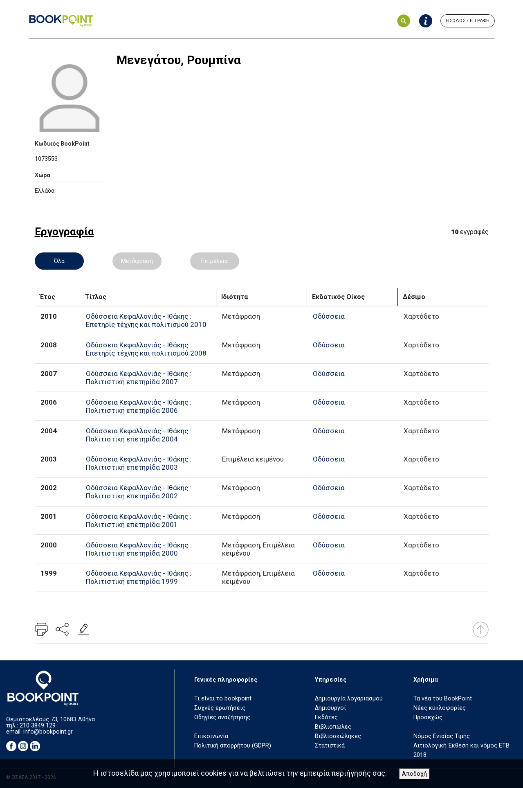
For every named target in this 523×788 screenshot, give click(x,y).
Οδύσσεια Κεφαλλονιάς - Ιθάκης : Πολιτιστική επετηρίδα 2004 (138, 435)
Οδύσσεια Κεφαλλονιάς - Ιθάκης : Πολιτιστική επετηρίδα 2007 (138, 377)
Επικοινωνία (211, 736)
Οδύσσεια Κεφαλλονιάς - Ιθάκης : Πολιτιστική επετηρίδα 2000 (138, 549)
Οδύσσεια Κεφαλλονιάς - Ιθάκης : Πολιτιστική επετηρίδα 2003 (138, 463)
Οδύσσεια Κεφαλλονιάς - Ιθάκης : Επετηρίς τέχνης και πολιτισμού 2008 (146, 349)
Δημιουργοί (330, 708)
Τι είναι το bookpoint (222, 698)
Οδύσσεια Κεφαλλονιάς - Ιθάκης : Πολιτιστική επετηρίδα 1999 (138, 577)
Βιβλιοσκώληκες (338, 736)
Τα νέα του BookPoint (442, 698)
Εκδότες (326, 717)
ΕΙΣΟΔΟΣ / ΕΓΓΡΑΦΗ (467, 20)
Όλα (59, 261)
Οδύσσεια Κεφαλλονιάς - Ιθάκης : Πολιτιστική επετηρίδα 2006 (138, 406)
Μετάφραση (137, 261)
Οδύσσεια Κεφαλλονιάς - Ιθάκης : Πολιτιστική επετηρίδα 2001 (138, 520)
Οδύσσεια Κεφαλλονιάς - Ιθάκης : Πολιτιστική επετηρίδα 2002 (138, 492)
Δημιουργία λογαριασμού (349, 698)
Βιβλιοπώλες (333, 726)
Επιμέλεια (214, 261)
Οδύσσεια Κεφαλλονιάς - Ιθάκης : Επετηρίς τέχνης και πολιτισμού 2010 (146, 320)
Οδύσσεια (329, 316)
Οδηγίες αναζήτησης (222, 717)
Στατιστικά (330, 745)
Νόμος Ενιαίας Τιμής (441, 736)
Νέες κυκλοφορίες (439, 708)
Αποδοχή (414, 773)
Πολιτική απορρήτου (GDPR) (232, 745)
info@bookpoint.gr (48, 731)
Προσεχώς (427, 717)
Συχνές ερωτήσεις (219, 708)
